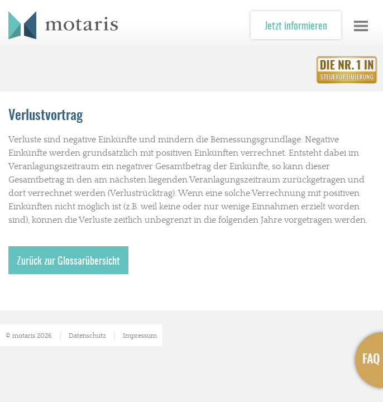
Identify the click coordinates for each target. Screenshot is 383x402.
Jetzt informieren (296, 27)
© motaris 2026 (29, 335)
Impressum (140, 335)
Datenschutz (87, 335)
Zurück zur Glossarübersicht (68, 262)
